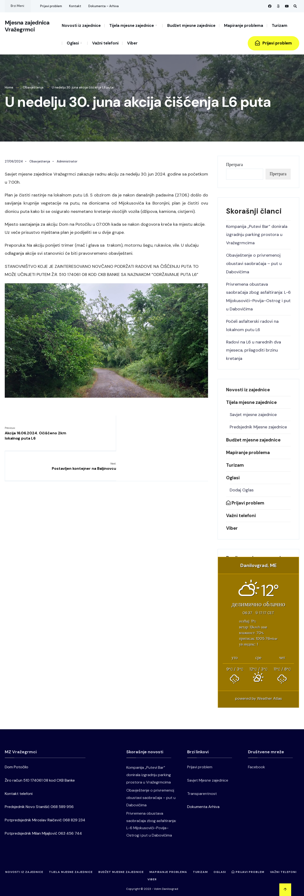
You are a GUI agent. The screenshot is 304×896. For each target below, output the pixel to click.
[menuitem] (133, 25)
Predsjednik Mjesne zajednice (258, 424)
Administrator (67, 161)
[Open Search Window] (295, 6)
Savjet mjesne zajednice (253, 412)
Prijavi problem (51, 6)
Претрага (234, 164)
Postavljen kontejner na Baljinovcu (175, 430)
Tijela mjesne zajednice (131, 25)
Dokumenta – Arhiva (103, 6)
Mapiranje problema (243, 25)
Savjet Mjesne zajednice (208, 777)
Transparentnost (202, 790)
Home (9, 87)
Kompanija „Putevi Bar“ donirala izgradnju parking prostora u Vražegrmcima (256, 234)
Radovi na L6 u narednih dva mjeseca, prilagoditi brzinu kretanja (253, 348)
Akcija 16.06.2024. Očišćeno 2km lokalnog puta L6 (35, 433)
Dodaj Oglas (242, 487)
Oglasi (73, 43)
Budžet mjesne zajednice (191, 25)
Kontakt (75, 6)
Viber (132, 43)
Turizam (279, 25)
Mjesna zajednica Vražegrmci (27, 28)
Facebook (256, 764)
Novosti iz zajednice (81, 25)
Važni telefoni (105, 43)
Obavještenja (33, 87)
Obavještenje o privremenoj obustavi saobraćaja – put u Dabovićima (254, 263)
